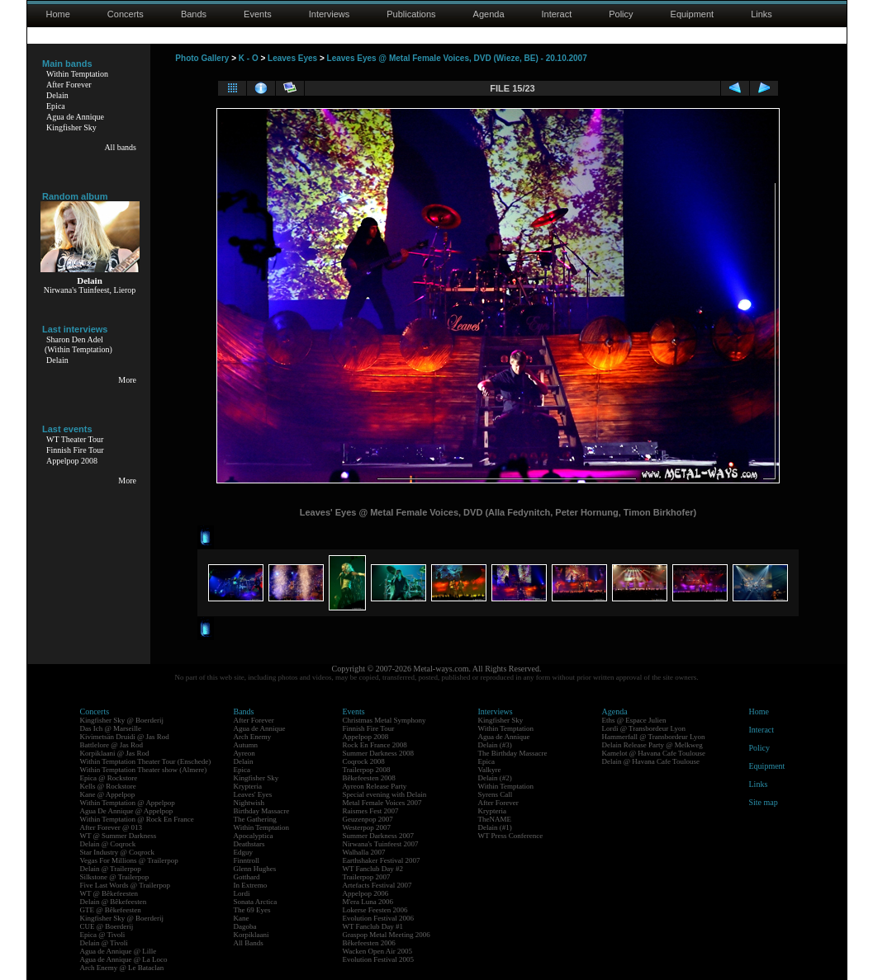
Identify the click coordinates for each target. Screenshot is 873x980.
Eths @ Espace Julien (634, 720)
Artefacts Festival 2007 (377, 885)
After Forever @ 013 (111, 827)
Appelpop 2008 (71, 460)
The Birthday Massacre (513, 753)
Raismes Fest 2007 (371, 811)
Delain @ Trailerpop (110, 869)
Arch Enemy (253, 737)
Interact (557, 14)
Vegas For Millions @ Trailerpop (129, 860)
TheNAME (495, 819)
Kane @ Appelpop (107, 794)
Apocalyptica (253, 836)
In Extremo (251, 885)
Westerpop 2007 (367, 827)
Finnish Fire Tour (75, 450)
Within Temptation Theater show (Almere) (143, 770)
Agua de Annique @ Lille (118, 951)
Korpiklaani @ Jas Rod (114, 753)
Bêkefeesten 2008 (369, 778)
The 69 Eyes (252, 910)
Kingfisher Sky (71, 127)
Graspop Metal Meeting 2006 (386, 935)
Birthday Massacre (262, 811)
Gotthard (247, 877)
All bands (120, 147)
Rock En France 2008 (375, 745)
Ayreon (244, 753)
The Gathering (255, 819)
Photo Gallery (202, 58)
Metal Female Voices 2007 (382, 803)
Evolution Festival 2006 (379, 918)
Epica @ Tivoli (103, 935)
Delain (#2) (495, 778)
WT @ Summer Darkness (118, 836)
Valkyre (489, 770)
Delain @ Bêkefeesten (113, 902)
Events (258, 14)
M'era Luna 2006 (368, 902)
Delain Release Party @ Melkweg (652, 745)
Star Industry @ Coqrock (117, 852)
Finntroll (247, 860)
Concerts (125, 14)
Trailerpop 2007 (367, 877)
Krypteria (248, 786)
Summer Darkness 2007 (379, 836)
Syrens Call (495, 794)
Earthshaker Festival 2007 (381, 860)
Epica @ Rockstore (109, 778)
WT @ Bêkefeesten (109, 893)
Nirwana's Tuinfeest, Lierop (90, 289)
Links (761, 14)
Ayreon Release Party (375, 786)
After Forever (69, 84)
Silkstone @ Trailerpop (114, 877)
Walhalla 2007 (364, 852)
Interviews (329, 14)
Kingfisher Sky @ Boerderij (122, 720)
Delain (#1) (495, 827)
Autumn (246, 745)
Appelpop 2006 (366, 893)
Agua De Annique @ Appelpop (126, 811)
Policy (621, 14)
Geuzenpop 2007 (368, 819)
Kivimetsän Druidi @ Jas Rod (124, 737)
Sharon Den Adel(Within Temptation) (78, 344)
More (127, 379)
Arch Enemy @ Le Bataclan (122, 968)
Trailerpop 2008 (367, 770)
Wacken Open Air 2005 (378, 951)
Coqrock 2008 (364, 761)
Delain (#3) (495, 745)
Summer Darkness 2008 (379, 753)
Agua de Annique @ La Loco (124, 959)
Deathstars (249, 844)
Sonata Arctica (256, 902)
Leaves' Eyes (253, 794)
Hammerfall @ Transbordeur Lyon (653, 737)
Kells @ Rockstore (108, 786)
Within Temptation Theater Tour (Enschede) (145, 761)
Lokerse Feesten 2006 (375, 910)
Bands (193, 14)
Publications (411, 14)
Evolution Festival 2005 (379, 959)
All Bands (248, 943)
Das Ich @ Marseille (111, 728)
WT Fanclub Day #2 (373, 869)
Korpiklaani (251, 935)
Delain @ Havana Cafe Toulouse (651, 761)
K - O (249, 58)
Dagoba (245, 926)
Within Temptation (77, 73)
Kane (241, 918)
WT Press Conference (510, 836)
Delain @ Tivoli (104, 943)
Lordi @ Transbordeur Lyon (644, 728)
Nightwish (249, 803)
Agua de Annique (75, 116)
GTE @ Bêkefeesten (110, 910)
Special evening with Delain (385, 794)
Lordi (242, 893)
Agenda (489, 14)
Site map (763, 802)
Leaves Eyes (292, 58)
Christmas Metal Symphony (384, 720)
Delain (57, 95)
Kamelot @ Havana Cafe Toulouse (653, 753)
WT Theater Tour (74, 439)
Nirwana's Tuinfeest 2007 (381, 844)
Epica (55, 106)
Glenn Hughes (255, 869)
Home (58, 14)
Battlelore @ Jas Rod (112, 745)
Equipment (692, 14)
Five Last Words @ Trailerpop (125, 885)
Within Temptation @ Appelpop (127, 803)
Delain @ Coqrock (108, 844)
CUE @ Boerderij (107, 926)
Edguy (244, 852)
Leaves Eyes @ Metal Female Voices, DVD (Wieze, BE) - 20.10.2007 (457, 58)
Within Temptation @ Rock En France (137, 819)
